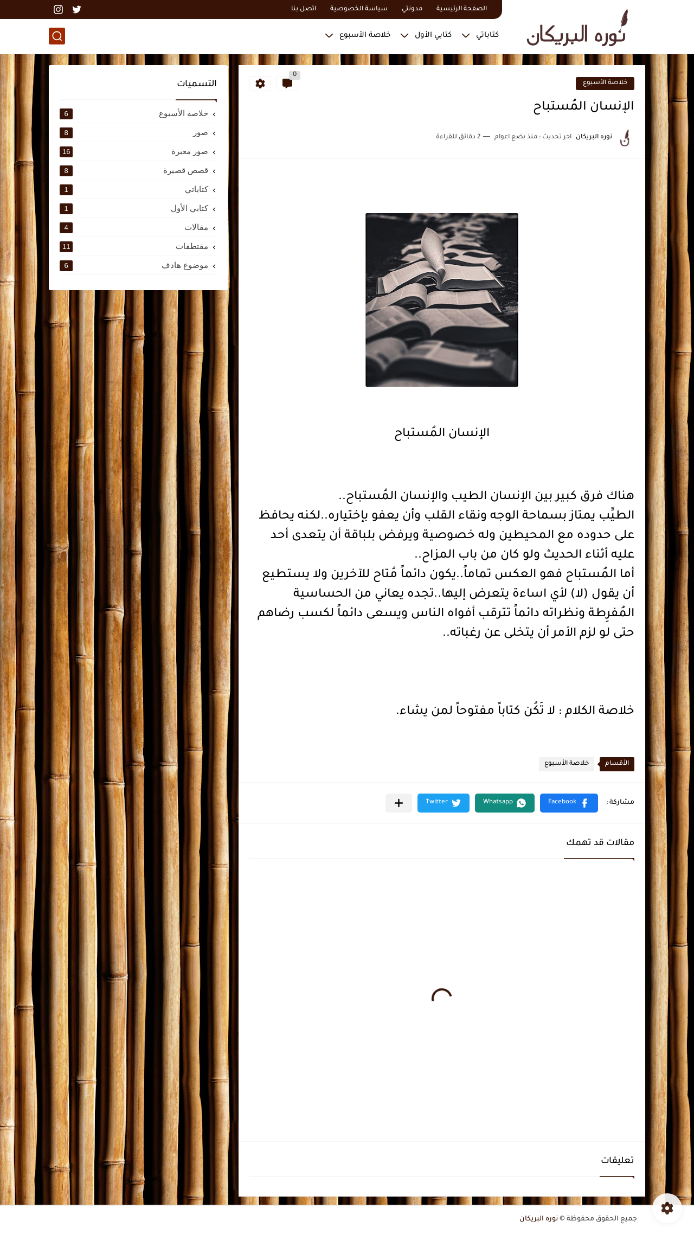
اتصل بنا (303, 9)
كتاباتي (487, 35)
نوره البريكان (538, 1219)
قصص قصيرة (134, 170)
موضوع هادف (134, 265)
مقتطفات (134, 246)
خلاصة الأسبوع (364, 35)
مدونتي (412, 9)
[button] (569, 803)
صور (134, 132)
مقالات (134, 227)
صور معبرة (134, 151)
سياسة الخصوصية (359, 9)
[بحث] (57, 36)
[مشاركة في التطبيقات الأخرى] (398, 803)
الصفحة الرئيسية (461, 9)
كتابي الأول (433, 35)
